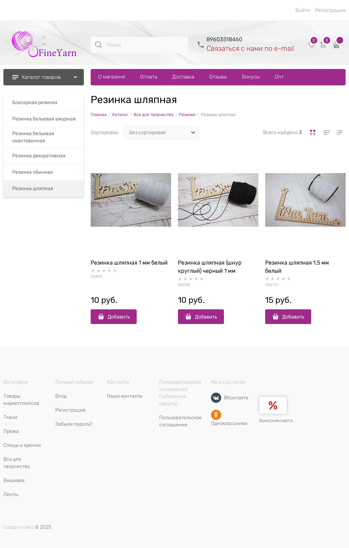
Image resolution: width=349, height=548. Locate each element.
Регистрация (330, 10)
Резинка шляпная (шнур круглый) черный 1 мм (210, 267)
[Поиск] (98, 45)
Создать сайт (18, 527)
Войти (302, 10)
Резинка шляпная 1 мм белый (129, 263)
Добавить (119, 317)
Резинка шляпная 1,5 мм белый (297, 267)
